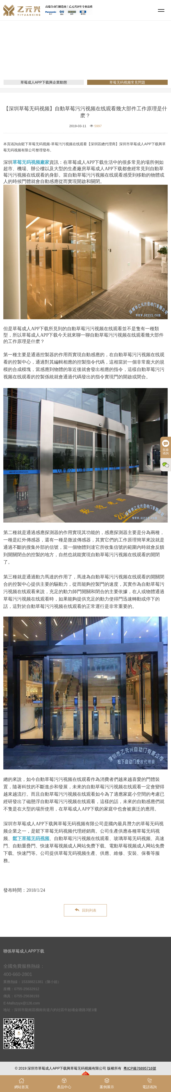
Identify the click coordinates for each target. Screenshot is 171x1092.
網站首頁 (65, 58)
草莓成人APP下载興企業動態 (43, 82)
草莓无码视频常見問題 (116, 58)
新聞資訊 (85, 58)
